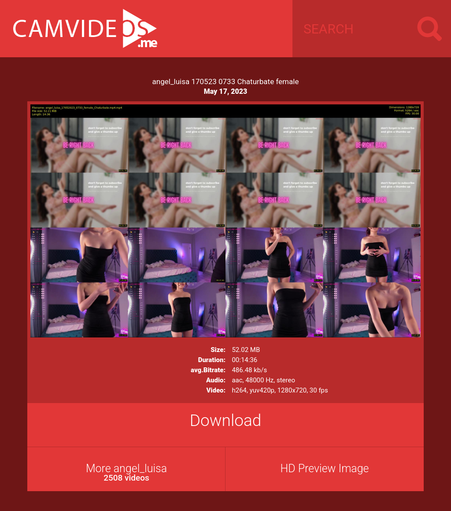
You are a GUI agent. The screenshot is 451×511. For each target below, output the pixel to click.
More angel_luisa (126, 472)
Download (226, 420)
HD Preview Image (324, 468)
